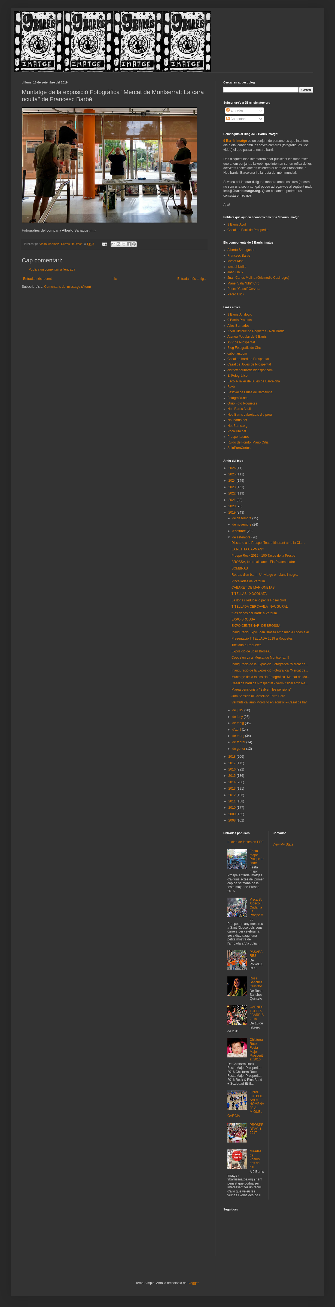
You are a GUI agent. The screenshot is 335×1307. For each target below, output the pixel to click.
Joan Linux (235, 272)
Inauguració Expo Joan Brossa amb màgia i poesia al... (272, 632)
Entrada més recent (37, 279)
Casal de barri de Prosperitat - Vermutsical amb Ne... (270, 683)
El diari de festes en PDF (245, 842)
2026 (233, 468)
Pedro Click (235, 294)
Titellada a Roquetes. (247, 645)
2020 (233, 506)
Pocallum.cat (236, 431)
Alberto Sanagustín (241, 250)
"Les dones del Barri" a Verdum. (255, 613)
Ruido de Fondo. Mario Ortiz (248, 442)
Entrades (234, 110)
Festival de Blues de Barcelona (249, 392)
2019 (233, 512)
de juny (238, 717)
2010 (233, 808)
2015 (233, 776)
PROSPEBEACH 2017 (256, 1129)
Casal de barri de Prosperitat (248, 359)
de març (238, 736)
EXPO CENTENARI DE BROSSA (256, 626)
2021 (233, 500)
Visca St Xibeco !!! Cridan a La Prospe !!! (257, 907)
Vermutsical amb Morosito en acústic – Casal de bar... (270, 702)
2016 (233, 769)
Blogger (193, 1283)
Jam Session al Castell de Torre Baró (258, 696)
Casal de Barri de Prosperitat (248, 230)
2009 (233, 814)
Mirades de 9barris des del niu (255, 1159)
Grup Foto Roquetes (242, 403)
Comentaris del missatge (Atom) (67, 287)
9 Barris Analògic (239, 314)
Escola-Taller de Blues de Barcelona (253, 381)
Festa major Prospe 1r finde (257, 857)
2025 (233, 474)
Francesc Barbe (239, 255)
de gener (239, 749)
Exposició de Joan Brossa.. (251, 651)
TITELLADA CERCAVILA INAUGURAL (260, 606)
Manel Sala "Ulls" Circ (243, 283)
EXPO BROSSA (243, 619)
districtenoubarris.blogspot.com (250, 370)
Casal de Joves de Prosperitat (249, 364)
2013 (233, 788)
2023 (233, 487)
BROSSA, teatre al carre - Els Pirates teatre (263, 562)
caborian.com (237, 353)
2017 (233, 763)
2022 (233, 493)
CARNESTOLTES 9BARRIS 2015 (257, 1013)
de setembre (241, 537)
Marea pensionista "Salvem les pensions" (261, 689)
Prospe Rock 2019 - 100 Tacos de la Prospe (264, 555)
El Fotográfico (237, 375)
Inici (114, 279)
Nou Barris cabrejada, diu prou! (250, 414)
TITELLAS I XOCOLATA (249, 594)
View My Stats (283, 844)
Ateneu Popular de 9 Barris (247, 336)
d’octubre (239, 531)
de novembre (242, 524)
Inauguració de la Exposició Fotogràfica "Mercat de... (270, 664)
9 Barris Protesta (239, 320)
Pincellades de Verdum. (249, 581)
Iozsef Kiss (235, 261)
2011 (233, 801)
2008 (233, 820)
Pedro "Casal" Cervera (243, 289)
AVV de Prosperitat (241, 342)
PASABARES (256, 954)
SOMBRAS (240, 568)
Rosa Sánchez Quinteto (256, 982)
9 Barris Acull (236, 224)
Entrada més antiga (191, 279)
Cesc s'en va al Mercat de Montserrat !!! (260, 658)
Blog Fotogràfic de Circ (244, 348)
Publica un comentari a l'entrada (52, 269)
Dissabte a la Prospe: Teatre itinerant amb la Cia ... (268, 543)
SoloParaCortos (239, 448)
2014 (233, 782)
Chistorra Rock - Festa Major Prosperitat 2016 (256, 1049)
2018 (233, 757)
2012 (233, 795)
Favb (231, 387)
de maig (238, 723)
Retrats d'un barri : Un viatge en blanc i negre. (265, 575)
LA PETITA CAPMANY (248, 549)
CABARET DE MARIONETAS (253, 587)
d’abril (237, 730)
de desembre (242, 518)
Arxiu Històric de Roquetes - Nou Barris (255, 331)
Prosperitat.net (238, 437)
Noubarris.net (237, 420)
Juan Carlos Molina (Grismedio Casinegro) (258, 278)
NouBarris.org (237, 426)
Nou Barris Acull (239, 409)
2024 (233, 480)
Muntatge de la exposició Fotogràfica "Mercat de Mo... (271, 677)
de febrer (239, 742)
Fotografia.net (237, 398)
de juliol (238, 710)
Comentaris (236, 119)
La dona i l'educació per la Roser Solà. (259, 600)
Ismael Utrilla (236, 267)
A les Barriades (238, 326)
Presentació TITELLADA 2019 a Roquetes (262, 638)
